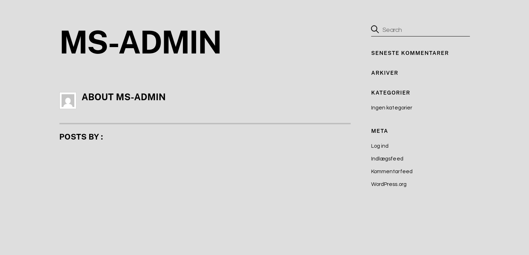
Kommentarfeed (392, 171)
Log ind (380, 146)
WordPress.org (389, 184)
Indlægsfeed (387, 159)
